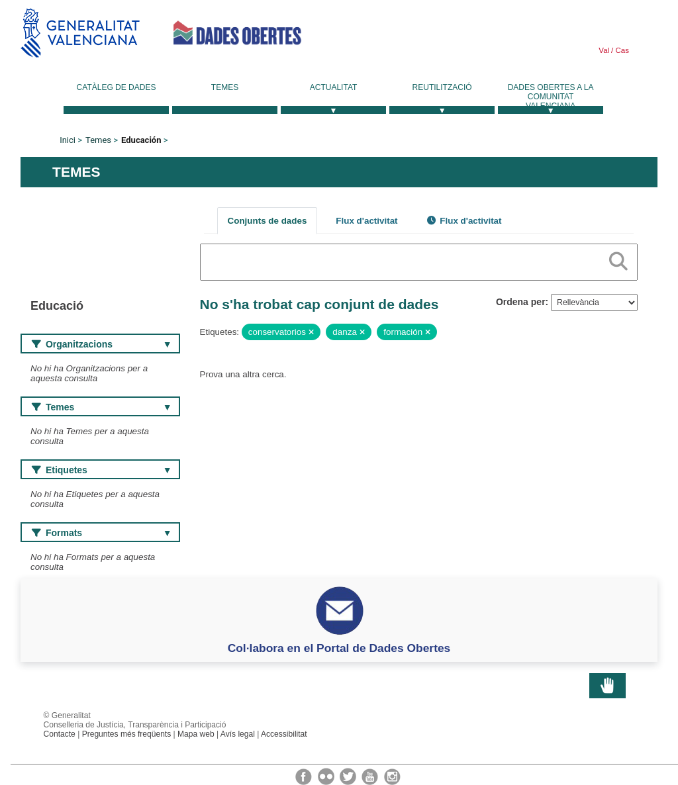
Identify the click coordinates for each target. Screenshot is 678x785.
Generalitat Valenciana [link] (80, 33)
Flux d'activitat (366, 221)
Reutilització (442, 87)
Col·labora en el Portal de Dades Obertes (339, 648)
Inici (67, 140)
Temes (224, 87)
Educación (141, 140)
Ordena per (521, 302)
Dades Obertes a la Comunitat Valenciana (551, 97)
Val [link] (604, 50)
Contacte (59, 734)
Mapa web (196, 734)
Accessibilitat (284, 734)
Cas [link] (621, 50)
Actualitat (334, 87)
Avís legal (237, 734)
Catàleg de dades (116, 87)
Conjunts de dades (267, 221)
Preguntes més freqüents (126, 734)
